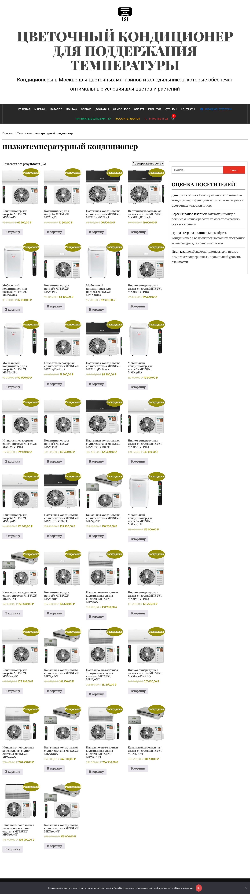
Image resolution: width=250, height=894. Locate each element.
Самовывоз (121, 109)
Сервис (86, 109)
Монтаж (71, 109)
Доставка (102, 109)
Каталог (56, 109)
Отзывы (171, 109)
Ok (198, 888)
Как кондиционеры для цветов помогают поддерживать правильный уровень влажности (206, 257)
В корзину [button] (12, 232)
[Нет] (246, 890)
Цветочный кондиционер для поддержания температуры (125, 50)
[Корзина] (172, 119)
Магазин (40, 109)
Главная (24, 109)
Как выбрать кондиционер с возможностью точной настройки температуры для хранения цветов (208, 238)
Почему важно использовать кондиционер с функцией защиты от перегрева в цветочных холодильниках (207, 200)
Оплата (139, 109)
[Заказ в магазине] (148, 163)
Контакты (188, 109)
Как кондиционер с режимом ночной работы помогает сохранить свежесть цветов (206, 219)
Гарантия (155, 109)
